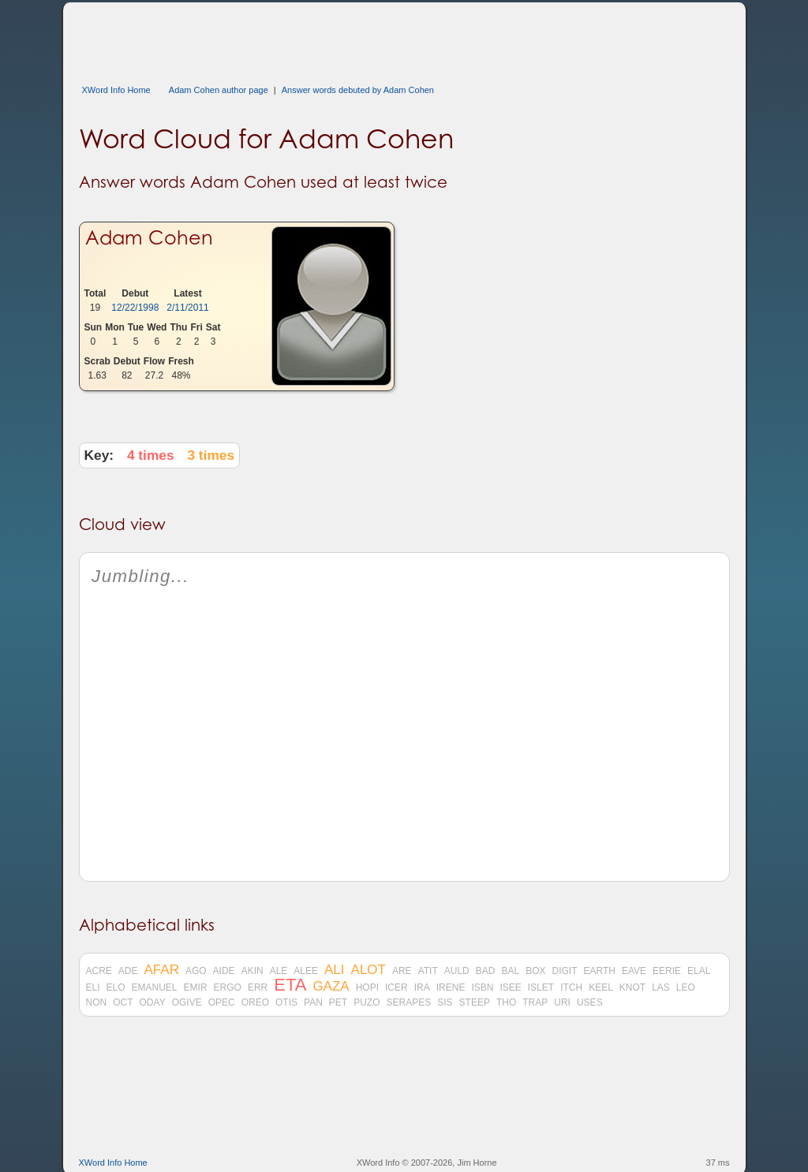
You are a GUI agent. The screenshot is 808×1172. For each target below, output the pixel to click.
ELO (116, 987)
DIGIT (564, 970)
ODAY (153, 1002)
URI (562, 1002)
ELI (93, 987)
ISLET (541, 987)
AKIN (252, 970)
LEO (685, 987)
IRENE (451, 987)
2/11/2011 (187, 307)
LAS (661, 987)
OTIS (286, 1002)
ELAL (698, 970)
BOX (535, 970)
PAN (313, 1002)
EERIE (667, 970)
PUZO (367, 1002)
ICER (396, 987)
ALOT (368, 970)
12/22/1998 (135, 307)
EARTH (599, 970)
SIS (444, 1002)
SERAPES (409, 1002)
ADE (128, 970)
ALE (279, 970)
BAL (510, 970)
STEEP (474, 1002)
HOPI (367, 987)
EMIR (196, 987)
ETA (290, 985)
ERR (257, 987)
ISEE (510, 987)
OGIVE (187, 1002)
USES (590, 1002)
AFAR (161, 970)
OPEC (221, 1002)
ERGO (227, 987)
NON (96, 1002)
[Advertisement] (366, 37)
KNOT (632, 987)
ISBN (482, 987)
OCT (123, 1002)
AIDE (224, 970)
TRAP (535, 1002)
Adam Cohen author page (218, 90)
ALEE (306, 970)
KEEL (601, 987)
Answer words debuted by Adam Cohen (358, 90)
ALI (334, 970)
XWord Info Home (116, 90)
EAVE (634, 970)
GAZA (330, 987)
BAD (486, 970)
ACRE (99, 970)
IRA (422, 987)
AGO (196, 970)
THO (506, 1002)
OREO (255, 1002)
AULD (456, 970)
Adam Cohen (149, 237)
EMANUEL (155, 987)
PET (338, 1002)
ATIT (428, 970)
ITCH (571, 987)
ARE (402, 970)
